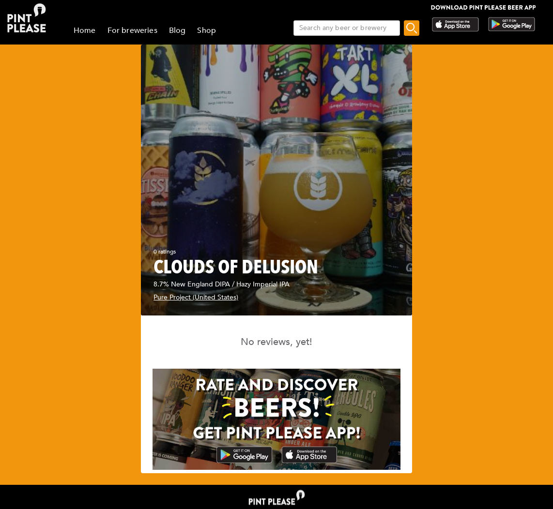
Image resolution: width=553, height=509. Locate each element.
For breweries (132, 30)
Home (85, 30)
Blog (177, 30)
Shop (206, 30)
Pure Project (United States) (196, 297)
